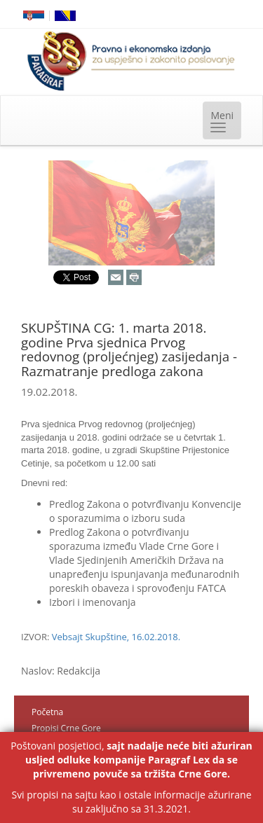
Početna (47, 712)
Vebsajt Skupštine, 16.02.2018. (116, 636)
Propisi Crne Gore (66, 728)
